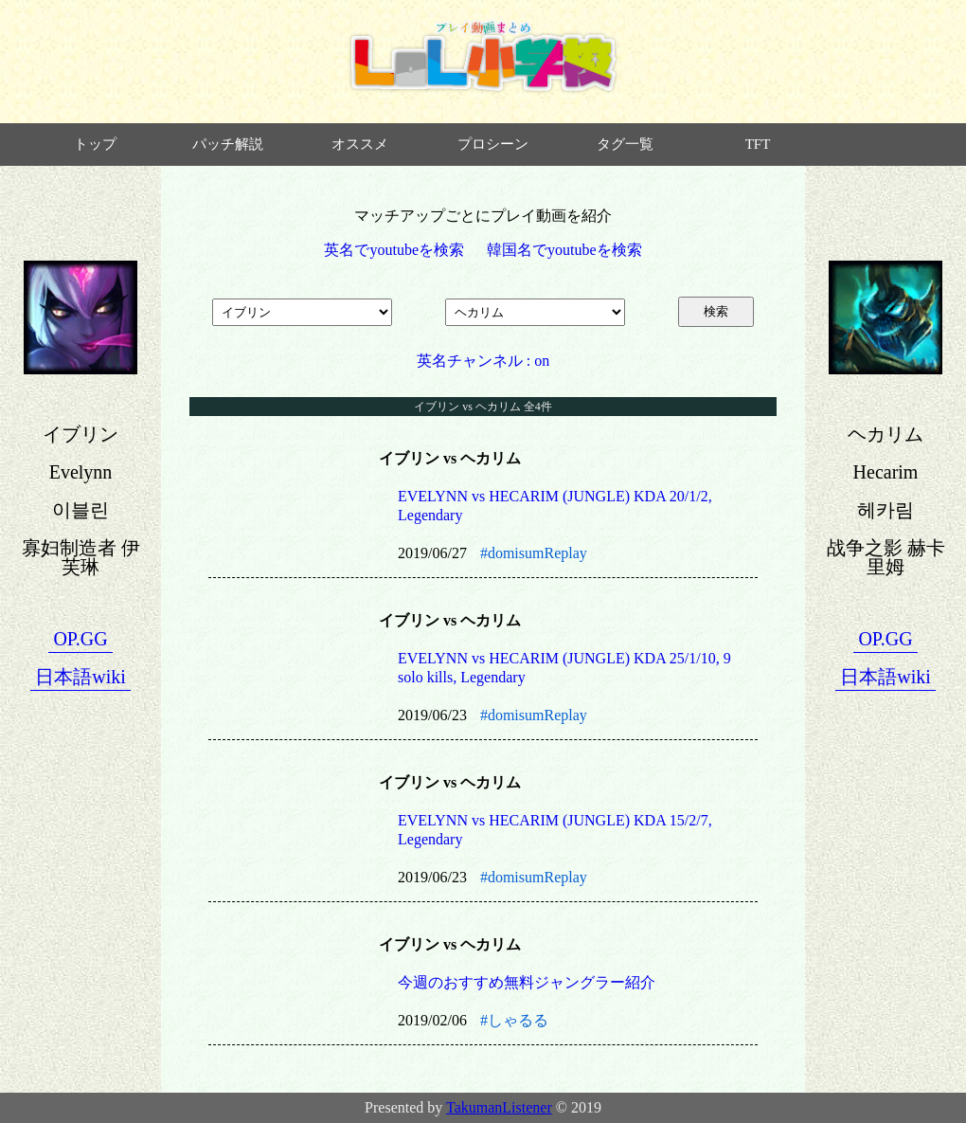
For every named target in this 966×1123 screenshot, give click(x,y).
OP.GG (80, 638)
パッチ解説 (227, 144)
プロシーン (492, 144)
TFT (758, 144)
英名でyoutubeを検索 (394, 250)
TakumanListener (499, 1107)
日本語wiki (80, 676)
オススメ (359, 144)
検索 (716, 311)
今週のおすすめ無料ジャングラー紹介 (526, 982)
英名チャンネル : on (483, 361)
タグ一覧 (625, 144)
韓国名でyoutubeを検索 (564, 250)
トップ (95, 144)
